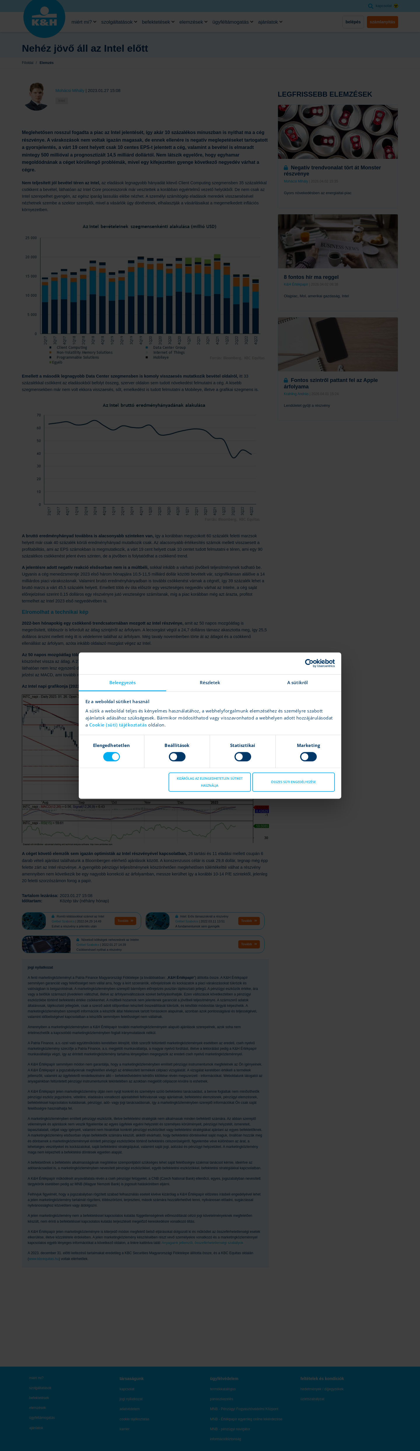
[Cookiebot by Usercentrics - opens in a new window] (309, 663)
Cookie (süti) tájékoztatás (118, 725)
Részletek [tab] (210, 682)
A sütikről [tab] (297, 682)
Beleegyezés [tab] (122, 682)
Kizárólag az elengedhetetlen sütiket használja (210, 782)
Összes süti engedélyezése (293, 782)
